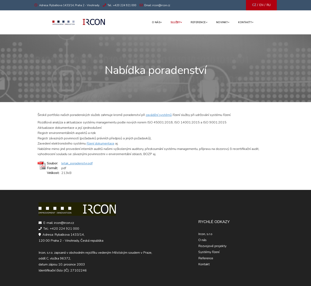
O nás (156, 22)
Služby (175, 22)
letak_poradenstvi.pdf (77, 163)
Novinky (222, 22)
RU (268, 5)
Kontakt (204, 264)
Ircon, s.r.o (205, 234)
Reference (198, 22)
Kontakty (245, 22)
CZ (254, 5)
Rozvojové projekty (212, 246)
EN (261, 5)
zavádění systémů (159, 115)
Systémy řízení (208, 252)
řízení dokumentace (100, 143)
